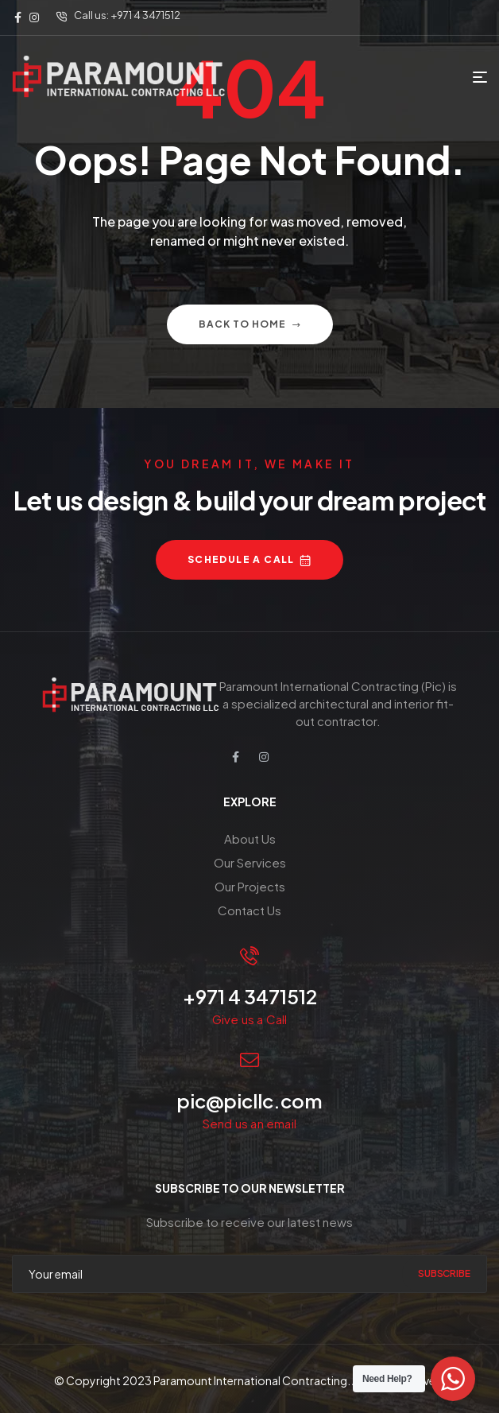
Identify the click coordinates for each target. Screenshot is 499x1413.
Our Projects (250, 886)
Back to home (250, 324)
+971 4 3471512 (250, 996)
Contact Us (249, 910)
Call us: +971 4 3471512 (127, 15)
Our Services (250, 862)
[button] (249, 560)
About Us (250, 838)
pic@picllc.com (249, 1100)
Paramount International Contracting (250, 1380)
